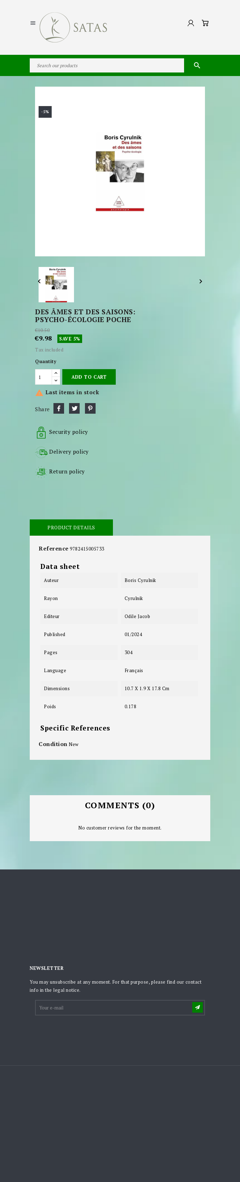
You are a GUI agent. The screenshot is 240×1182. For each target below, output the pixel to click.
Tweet (74, 408)
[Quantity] (43, 377)
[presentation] (89, 1034)
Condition (53, 744)
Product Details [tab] (71, 527)
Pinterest (90, 408)
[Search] (120, 65)
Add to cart (89, 377)
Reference (54, 548)
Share (58, 408)
